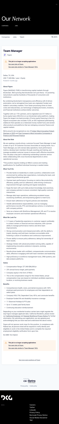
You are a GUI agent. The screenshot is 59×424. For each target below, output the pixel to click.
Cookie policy (33, 386)
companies (6, 37)
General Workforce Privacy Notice (36, 316)
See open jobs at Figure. (16, 64)
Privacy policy (24, 386)
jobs (15, 37)
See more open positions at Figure (29, 359)
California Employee (13, 316)
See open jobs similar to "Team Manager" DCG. (23, 66)
